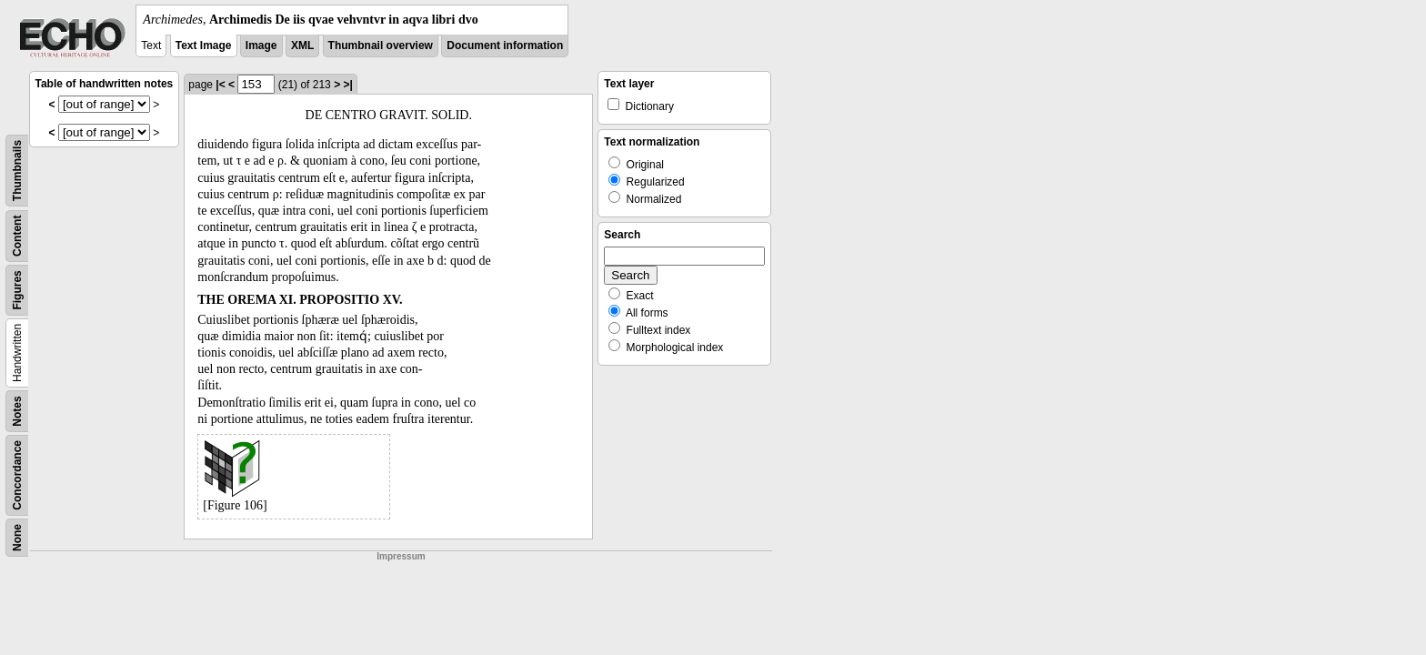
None (17, 537)
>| (347, 84)
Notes (17, 411)
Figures (17, 289)
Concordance (17, 475)
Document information (505, 45)
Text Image (204, 45)
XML (302, 45)
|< (220, 84)
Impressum (401, 556)
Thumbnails (17, 170)
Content (17, 236)
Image (261, 45)
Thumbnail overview (380, 45)
